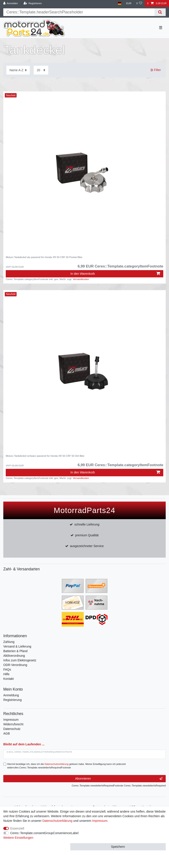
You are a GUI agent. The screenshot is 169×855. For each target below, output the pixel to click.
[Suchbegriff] (78, 12)
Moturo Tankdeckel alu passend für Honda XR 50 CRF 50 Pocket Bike (44, 257)
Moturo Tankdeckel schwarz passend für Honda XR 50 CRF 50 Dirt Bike (45, 456)
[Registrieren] (32, 3)
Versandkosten (81, 279)
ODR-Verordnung (15, 665)
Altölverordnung (14, 655)
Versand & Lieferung (17, 646)
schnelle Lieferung (86, 524)
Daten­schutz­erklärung (57, 820)
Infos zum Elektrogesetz (19, 660)
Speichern (118, 846)
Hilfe (6, 674)
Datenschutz (11, 729)
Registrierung (12, 700)
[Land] (119, 3)
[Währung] (129, 3)
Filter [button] (155, 70)
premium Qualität (87, 535)
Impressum (11, 719)
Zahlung (9, 642)
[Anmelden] (10, 3)
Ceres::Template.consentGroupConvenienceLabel (44, 833)
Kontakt (8, 678)
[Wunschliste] (139, 3)
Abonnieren (118, 779)
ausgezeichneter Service (87, 546)
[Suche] (160, 12)
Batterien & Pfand (15, 651)
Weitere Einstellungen (18, 837)
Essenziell (17, 828)
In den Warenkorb (115, 273)
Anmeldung (11, 695)
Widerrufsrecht (13, 724)
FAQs (7, 669)
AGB (6, 733)
